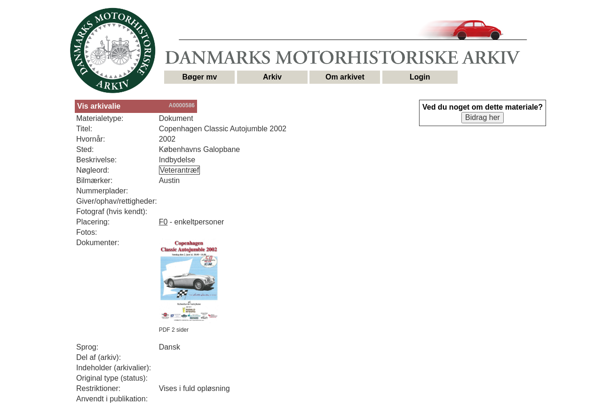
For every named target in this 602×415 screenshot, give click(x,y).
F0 (163, 222)
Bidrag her (482, 117)
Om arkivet (344, 77)
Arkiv (272, 77)
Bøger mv (199, 77)
